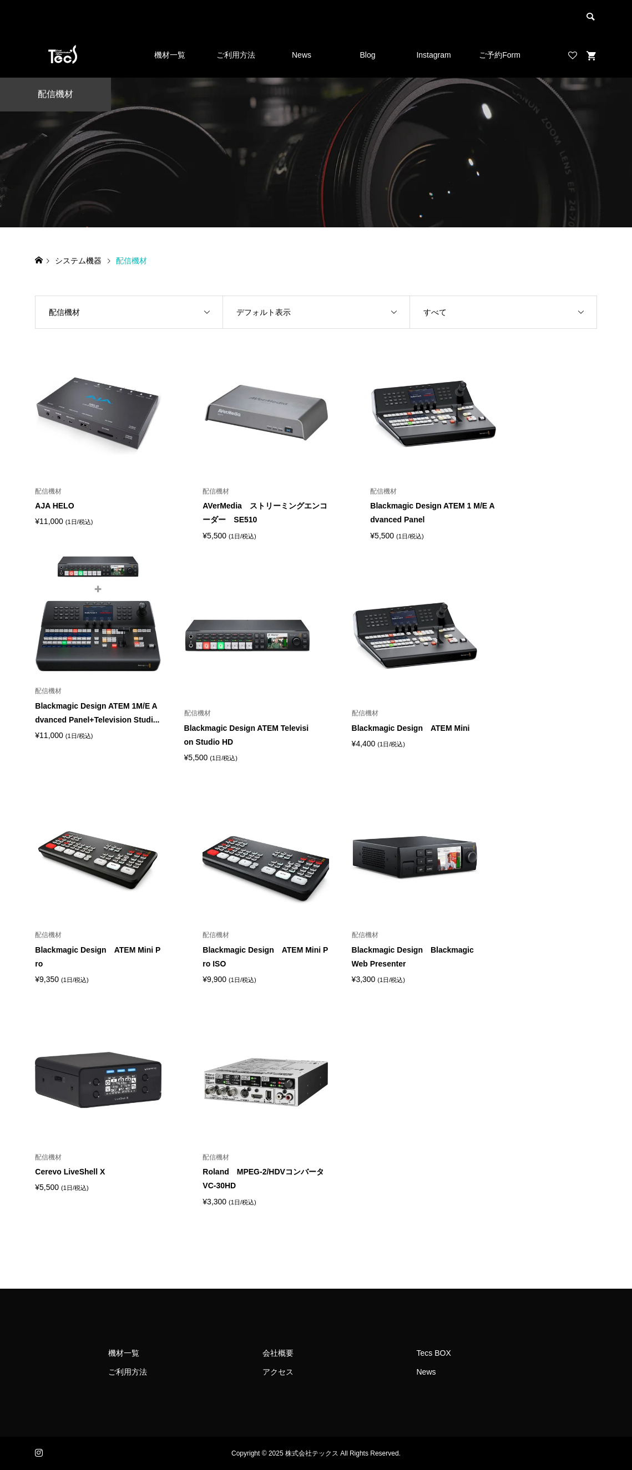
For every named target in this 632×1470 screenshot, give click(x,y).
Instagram (433, 54)
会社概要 (278, 1353)
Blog (367, 54)
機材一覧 (169, 54)
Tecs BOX (434, 1353)
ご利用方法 (235, 54)
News (301, 54)
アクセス (278, 1371)
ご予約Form (499, 54)
